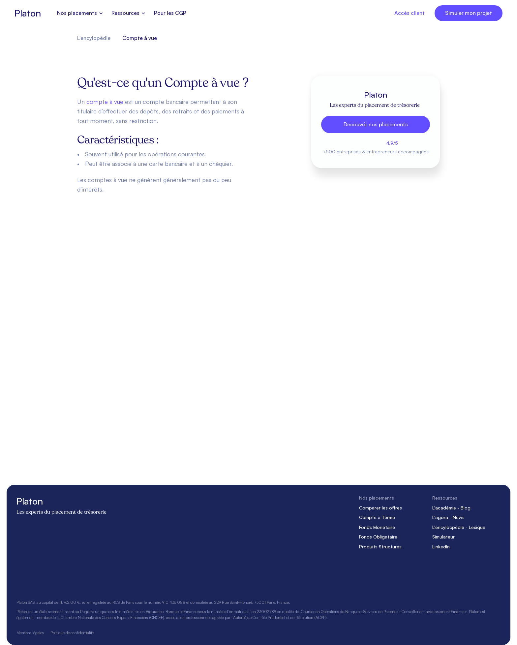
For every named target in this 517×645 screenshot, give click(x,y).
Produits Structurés (380, 546)
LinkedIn (441, 546)
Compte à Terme (377, 517)
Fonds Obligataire (378, 536)
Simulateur (443, 536)
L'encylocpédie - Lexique (458, 527)
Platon (28, 13)
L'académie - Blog (451, 507)
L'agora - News (448, 517)
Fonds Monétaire (377, 527)
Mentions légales (30, 632)
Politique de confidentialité (72, 632)
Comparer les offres (380, 507)
